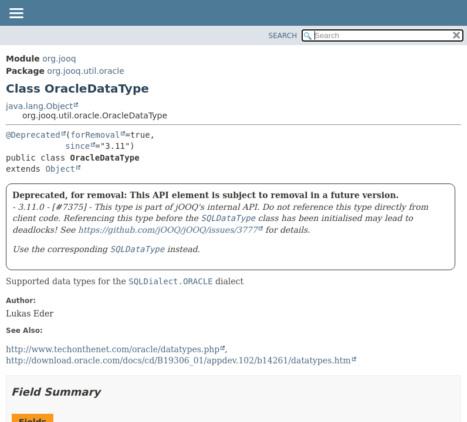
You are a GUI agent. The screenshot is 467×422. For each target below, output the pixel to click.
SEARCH (283, 36)
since (77, 146)
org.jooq (59, 58)
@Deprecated (33, 134)
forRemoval (95, 134)
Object (60, 168)
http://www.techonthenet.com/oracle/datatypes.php (112, 349)
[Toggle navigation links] (16, 14)
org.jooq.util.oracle (85, 71)
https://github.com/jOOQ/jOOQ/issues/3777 (168, 229)
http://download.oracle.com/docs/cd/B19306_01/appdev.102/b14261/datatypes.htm (178, 360)
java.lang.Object (39, 106)
